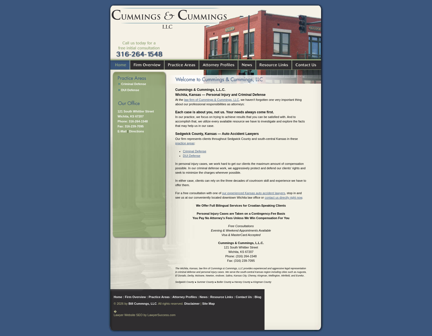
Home (118, 297)
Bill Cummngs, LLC (142, 303)
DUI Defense (191, 155)
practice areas (184, 143)
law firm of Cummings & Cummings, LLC (211, 99)
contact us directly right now (283, 197)
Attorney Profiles (184, 297)
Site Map (208, 303)
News (204, 297)
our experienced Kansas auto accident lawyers (253, 193)
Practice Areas (159, 297)
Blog (258, 297)
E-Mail (122, 131)
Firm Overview (135, 297)
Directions (136, 131)
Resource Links (221, 297)
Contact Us (244, 297)
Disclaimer (192, 303)
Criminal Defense (194, 151)
